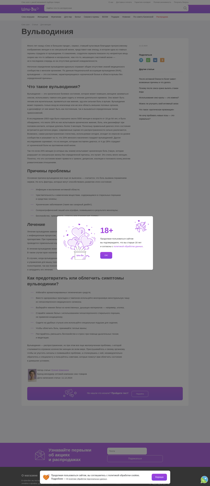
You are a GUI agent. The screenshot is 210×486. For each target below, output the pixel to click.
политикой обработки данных (128, 246)
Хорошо (159, 477)
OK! (106, 255)
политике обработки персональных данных (91, 478)
